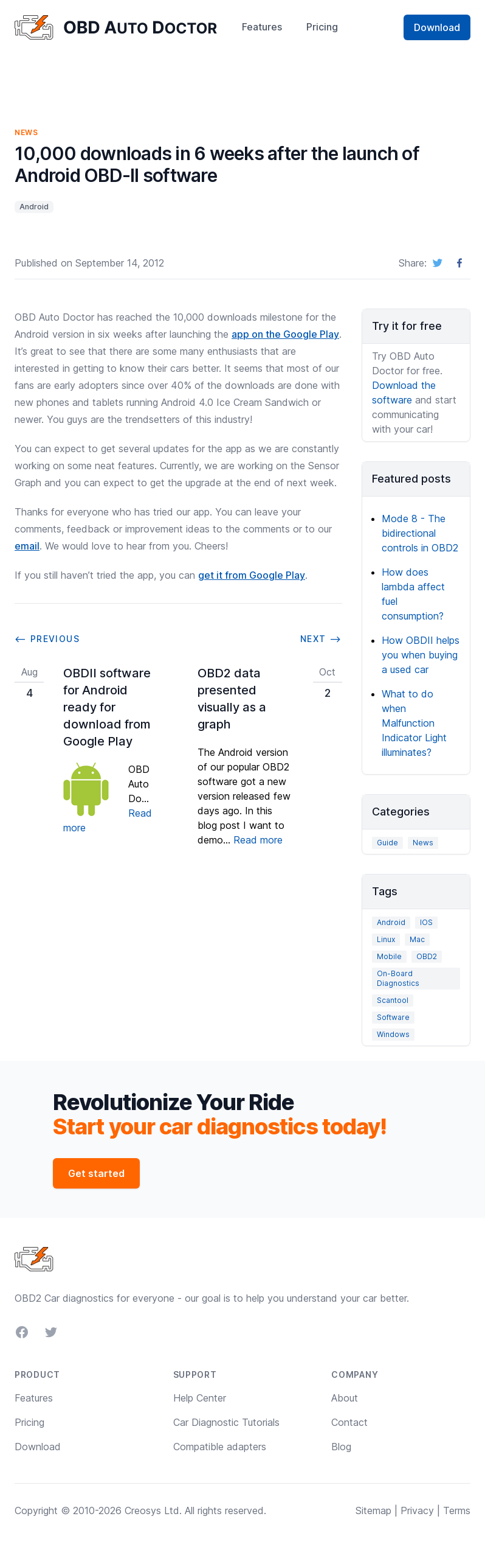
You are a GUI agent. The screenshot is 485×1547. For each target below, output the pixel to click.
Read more (258, 840)
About (344, 1398)
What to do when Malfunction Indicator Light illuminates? (414, 723)
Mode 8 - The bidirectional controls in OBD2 (420, 533)
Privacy (417, 1510)
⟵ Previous (47, 639)
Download (437, 27)
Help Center (199, 1398)
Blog (341, 1446)
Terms (456, 1510)
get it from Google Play (251, 575)
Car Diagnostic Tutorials (226, 1422)
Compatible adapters (219, 1446)
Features (262, 27)
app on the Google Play (285, 334)
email (27, 546)
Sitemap (373, 1510)
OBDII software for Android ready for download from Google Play (107, 707)
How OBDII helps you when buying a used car (420, 655)
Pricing (322, 27)
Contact (349, 1422)
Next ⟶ (321, 639)
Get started (96, 1173)
